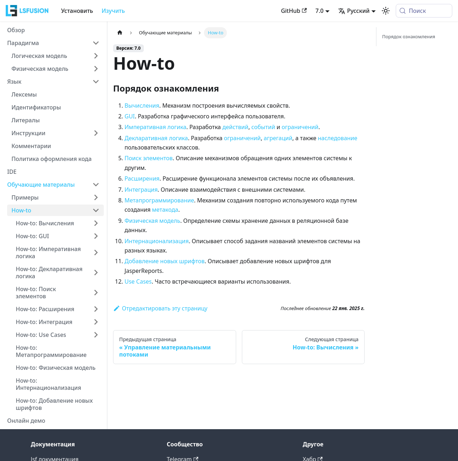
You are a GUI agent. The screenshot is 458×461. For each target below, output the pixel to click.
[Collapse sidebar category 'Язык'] (96, 81)
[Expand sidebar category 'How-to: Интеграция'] (96, 322)
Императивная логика (155, 127)
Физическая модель (152, 221)
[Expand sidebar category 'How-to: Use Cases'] (96, 334)
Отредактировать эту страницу (160, 308)
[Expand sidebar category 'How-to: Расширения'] (96, 309)
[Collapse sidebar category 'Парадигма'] (96, 43)
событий (263, 127)
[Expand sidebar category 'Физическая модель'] (96, 68)
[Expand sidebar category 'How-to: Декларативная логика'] (96, 272)
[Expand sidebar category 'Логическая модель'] (96, 56)
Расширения (142, 178)
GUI (130, 116)
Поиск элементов (149, 158)
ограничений (300, 127)
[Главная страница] (120, 32)
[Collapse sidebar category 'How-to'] (96, 210)
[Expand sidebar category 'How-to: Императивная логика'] (96, 252)
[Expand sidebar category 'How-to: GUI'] (96, 236)
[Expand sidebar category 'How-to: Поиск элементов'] (96, 292)
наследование (337, 138)
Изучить (113, 11)
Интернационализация (157, 241)
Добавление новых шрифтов (165, 261)
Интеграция (141, 189)
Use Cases (138, 281)
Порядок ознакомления (408, 36)
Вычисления (142, 105)
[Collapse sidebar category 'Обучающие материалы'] (96, 184)
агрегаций (278, 138)
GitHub (294, 11)
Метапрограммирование (159, 200)
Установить (77, 11)
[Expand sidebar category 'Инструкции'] (96, 133)
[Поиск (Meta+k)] (424, 11)
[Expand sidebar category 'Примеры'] (96, 197)
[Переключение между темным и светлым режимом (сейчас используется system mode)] (385, 10)
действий (235, 127)
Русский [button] (354, 11)
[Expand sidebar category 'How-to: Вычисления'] (96, 223)
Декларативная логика (156, 138)
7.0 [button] (319, 11)
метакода (165, 210)
